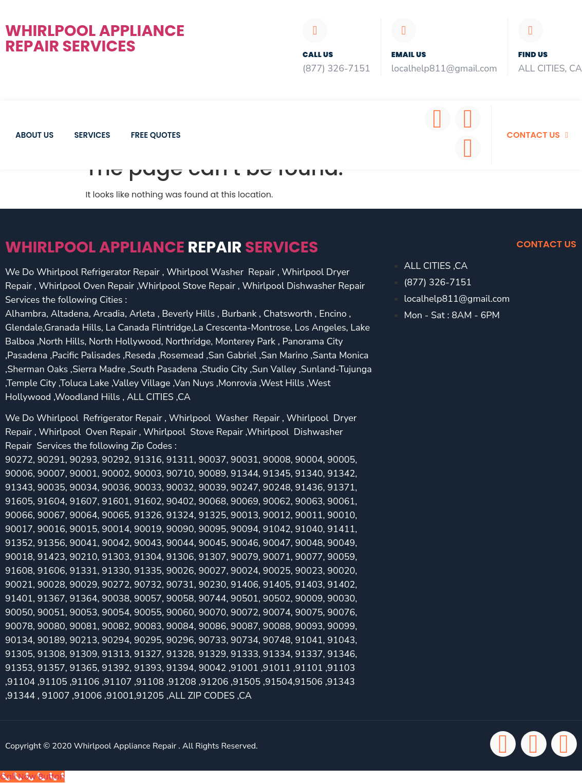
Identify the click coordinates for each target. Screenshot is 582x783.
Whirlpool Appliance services (161, 247)
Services (92, 135)
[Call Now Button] (32, 776)
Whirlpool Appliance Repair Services (94, 38)
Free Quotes (156, 135)
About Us (34, 135)
